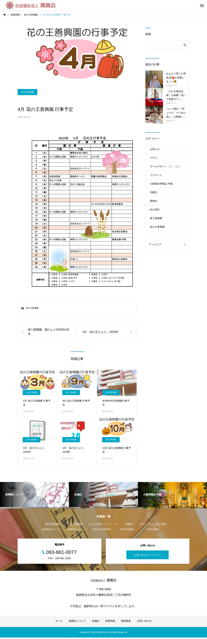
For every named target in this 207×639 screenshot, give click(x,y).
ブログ (153, 157)
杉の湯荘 (155, 209)
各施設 (95, 622)
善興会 (153, 200)
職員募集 (126, 622)
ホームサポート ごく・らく (165, 166)
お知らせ (155, 149)
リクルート (156, 175)
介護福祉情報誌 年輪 (161, 183)
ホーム (59, 622)
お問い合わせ (144, 622)
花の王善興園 (27, 95)
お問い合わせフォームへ (147, 556)
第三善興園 (156, 218)
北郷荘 (153, 192)
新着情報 (110, 622)
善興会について (77, 622)
